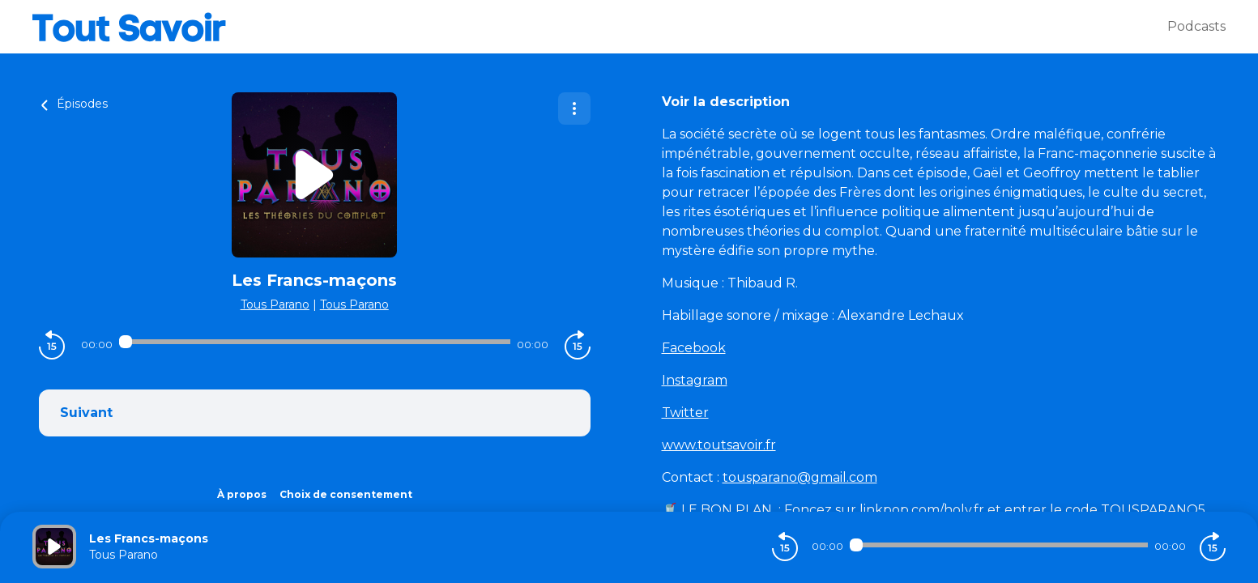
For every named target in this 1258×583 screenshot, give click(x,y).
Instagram (694, 380)
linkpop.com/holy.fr (923, 509)
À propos (242, 494)
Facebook (694, 347)
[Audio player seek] (314, 342)
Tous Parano (275, 304)
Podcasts (1196, 26)
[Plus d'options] (574, 108)
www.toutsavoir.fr (719, 445)
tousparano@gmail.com (800, 477)
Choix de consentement (345, 494)
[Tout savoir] (599, 26)
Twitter (685, 412)
